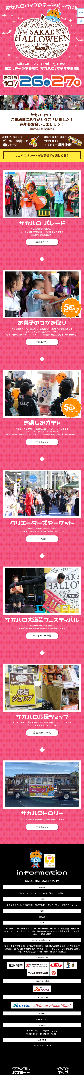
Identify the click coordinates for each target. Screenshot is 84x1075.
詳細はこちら (42, 242)
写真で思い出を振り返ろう (42, 129)
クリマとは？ (42, 539)
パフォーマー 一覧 (42, 635)
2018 (48, 1045)
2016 (35, 1045)
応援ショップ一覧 (42, 732)
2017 (42, 1045)
